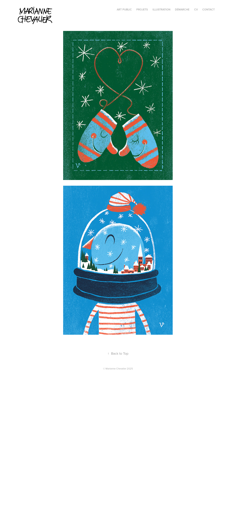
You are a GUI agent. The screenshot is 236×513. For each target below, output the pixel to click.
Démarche (182, 9)
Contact (208, 9)
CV (196, 9)
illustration (161, 9)
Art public (124, 9)
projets (142, 9)
